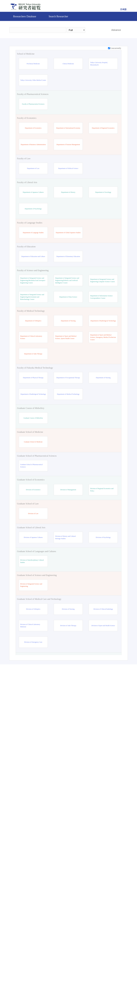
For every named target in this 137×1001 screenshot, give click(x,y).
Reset (112, 967)
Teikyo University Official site (54, 990)
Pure (91, 990)
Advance (116, 30)
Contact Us (77, 990)
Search (97, 30)
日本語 (123, 9)
